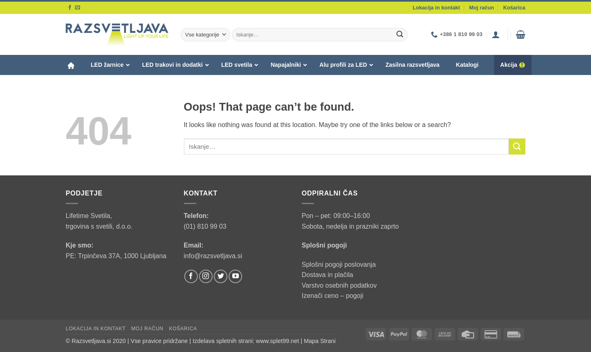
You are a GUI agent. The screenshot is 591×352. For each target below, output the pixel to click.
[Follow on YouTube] (235, 276)
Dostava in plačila (327, 274)
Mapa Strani (320, 341)
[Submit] (400, 35)
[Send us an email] (77, 8)
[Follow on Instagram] (206, 276)
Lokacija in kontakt (436, 8)
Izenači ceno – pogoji (332, 295)
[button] (496, 34)
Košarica (514, 8)
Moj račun (481, 8)
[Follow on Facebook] (69, 8)
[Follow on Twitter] (220, 276)
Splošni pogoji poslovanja (339, 264)
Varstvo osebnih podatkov (339, 285)
